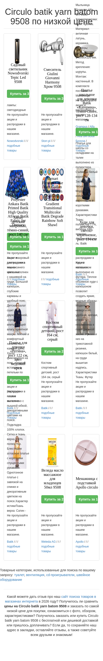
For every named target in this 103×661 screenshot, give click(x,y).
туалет (19, 575)
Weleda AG (48, 541)
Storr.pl (45, 141)
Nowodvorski (15, 141)
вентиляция (35, 575)
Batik (44, 408)
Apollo (80, 541)
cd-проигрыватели (60, 575)
